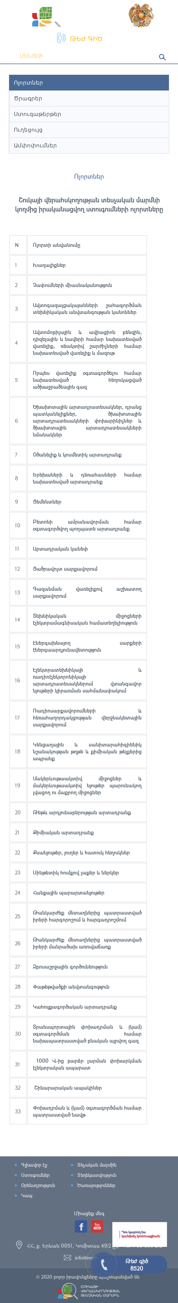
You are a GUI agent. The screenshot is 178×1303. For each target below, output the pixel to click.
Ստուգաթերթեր (37, 114)
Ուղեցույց (28, 130)
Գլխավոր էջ (34, 1165)
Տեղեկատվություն (96, 1175)
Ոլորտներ (28, 83)
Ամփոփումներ (35, 145)
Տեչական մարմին (96, 1165)
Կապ (26, 1195)
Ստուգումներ (35, 1175)
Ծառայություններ (96, 1185)
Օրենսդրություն (38, 1185)
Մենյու (26, 55)
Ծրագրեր (28, 98)
